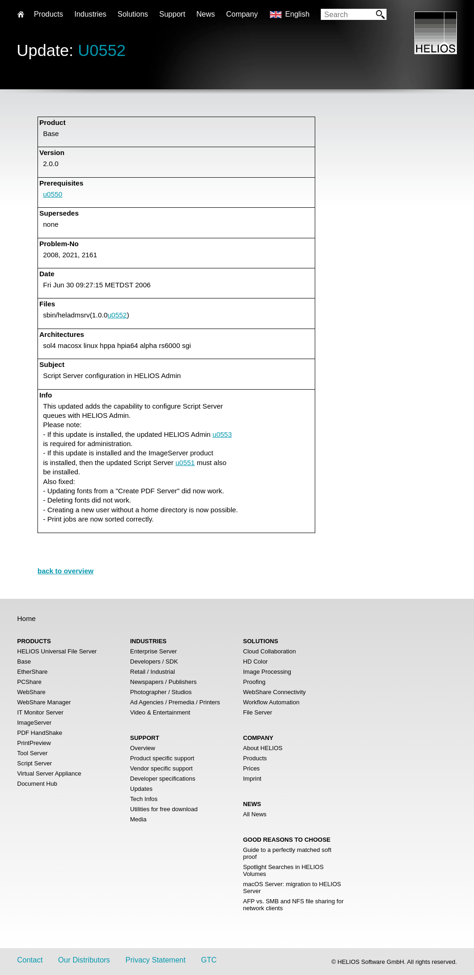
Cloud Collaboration (269, 651)
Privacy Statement (155, 960)
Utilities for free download (164, 809)
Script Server (34, 763)
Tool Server (32, 753)
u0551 (185, 462)
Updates (141, 788)
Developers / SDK (154, 661)
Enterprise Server (153, 651)
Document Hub (37, 783)
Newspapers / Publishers (163, 681)
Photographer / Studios (161, 692)
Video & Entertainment (160, 712)
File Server (257, 712)
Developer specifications (162, 778)
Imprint (252, 778)
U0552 (101, 50)
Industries (90, 14)
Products (255, 758)
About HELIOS (262, 748)
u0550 (52, 194)
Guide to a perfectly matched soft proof (287, 853)
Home (26, 618)
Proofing (254, 681)
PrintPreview (34, 742)
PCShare (29, 681)
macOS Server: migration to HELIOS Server (292, 887)
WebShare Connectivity (274, 692)
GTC (209, 960)
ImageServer (34, 722)
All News (255, 814)
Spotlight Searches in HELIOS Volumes (283, 870)
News (205, 14)
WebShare (31, 692)
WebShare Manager (44, 702)
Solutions (133, 14)
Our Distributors (84, 960)
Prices (251, 768)
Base (24, 661)
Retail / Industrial (152, 671)
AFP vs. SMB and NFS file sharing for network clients (293, 905)
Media (138, 819)
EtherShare (32, 671)
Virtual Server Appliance (49, 773)
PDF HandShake (39, 732)
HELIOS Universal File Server (57, 651)
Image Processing (267, 671)
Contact (30, 960)
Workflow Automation (271, 702)
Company (241, 14)
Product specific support (162, 758)
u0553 (222, 434)
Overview (142, 748)
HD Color (255, 661)
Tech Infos (143, 798)
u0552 (117, 315)
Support (172, 14)
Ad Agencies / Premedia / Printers (175, 702)
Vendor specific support (161, 768)
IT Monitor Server (40, 712)
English (297, 14)
